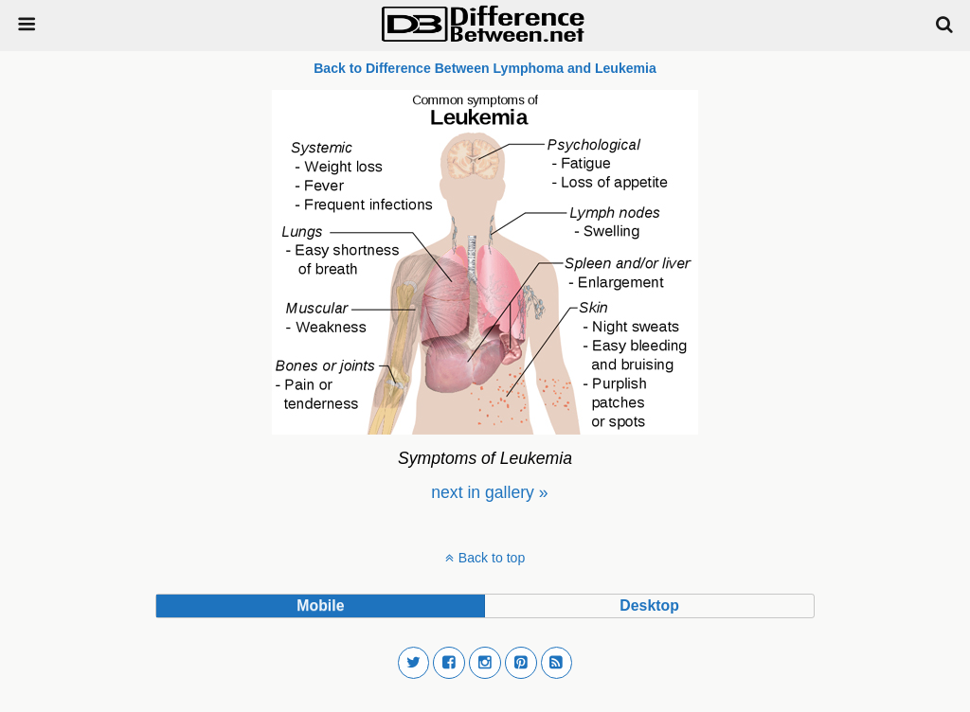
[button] (414, 663)
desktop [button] (649, 605)
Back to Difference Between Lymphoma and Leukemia (485, 68)
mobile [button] (320, 605)
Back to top (491, 557)
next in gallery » (489, 492)
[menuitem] (489, 492)
